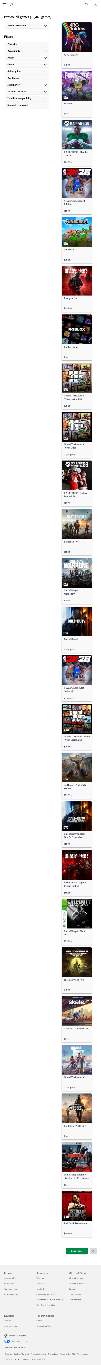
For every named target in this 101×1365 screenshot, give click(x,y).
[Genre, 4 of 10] (27, 64)
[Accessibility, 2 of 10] (27, 51)
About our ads (23, 1359)
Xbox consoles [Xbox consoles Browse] (10, 1278)
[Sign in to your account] (96, 5)
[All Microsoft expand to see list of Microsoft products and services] (4, 5)
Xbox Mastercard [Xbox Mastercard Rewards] (11, 1326)
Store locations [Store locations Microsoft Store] (75, 1300)
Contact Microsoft (21, 1354)
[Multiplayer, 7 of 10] (27, 85)
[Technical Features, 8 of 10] (27, 91)
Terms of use (53, 1354)
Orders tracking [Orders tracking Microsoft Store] (75, 1294)
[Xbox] (9, 12)
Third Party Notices (80, 1354)
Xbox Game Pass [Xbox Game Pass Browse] (11, 1289)
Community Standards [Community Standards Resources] (45, 1294)
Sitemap (8, 1354)
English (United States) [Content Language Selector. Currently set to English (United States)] (18, 1336)
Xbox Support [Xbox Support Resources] (41, 1283)
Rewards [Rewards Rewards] (7, 1321)
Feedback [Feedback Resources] (40, 1289)
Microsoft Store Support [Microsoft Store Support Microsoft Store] (78, 1283)
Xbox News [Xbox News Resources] (40, 1278)
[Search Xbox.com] (12, 4)
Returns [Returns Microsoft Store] (72, 1289)
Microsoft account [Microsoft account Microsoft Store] (76, 1278)
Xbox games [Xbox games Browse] (9, 1283)
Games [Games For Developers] (39, 1321)
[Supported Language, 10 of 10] (27, 105)
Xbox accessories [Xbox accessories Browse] (11, 1294)
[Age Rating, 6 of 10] (27, 78)
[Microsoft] (50, 3)
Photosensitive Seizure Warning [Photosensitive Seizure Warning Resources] (49, 1300)
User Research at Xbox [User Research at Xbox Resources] (45, 1305)
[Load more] (77, 1251)
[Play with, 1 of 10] (27, 44)
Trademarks (65, 1354)
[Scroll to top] (93, 1251)
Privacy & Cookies (38, 1354)
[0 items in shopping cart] (87, 5)
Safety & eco (10, 1359)
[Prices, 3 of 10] (27, 58)
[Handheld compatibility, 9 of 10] (27, 98)
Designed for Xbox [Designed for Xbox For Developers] (43, 1326)
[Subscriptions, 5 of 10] (27, 71)
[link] (77, 45)
